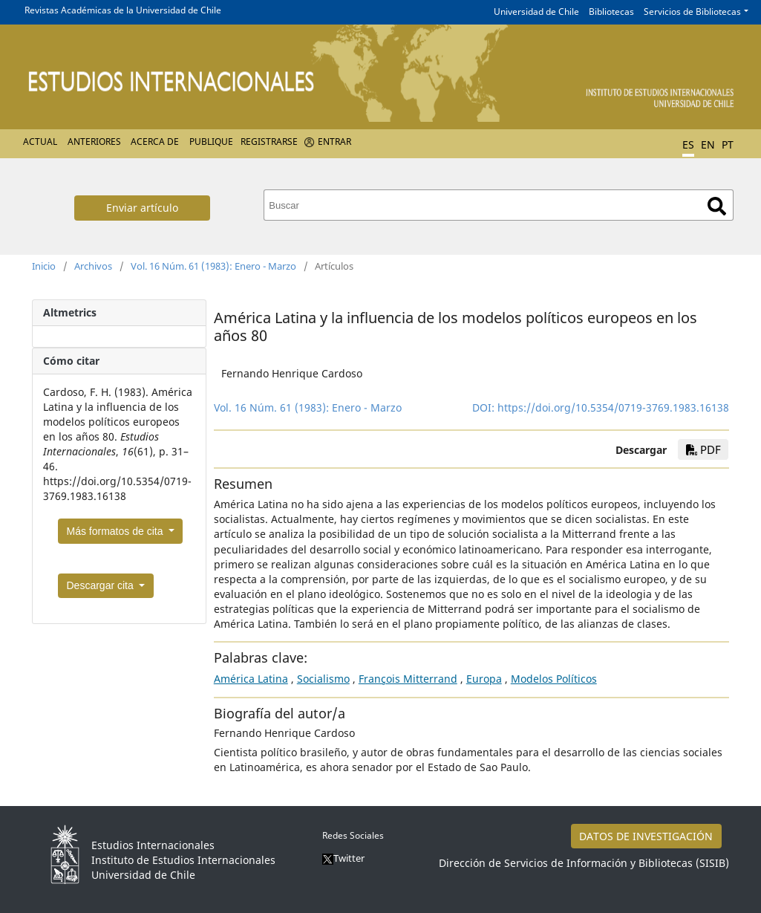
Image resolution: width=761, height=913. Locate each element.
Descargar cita (102, 585)
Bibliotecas (611, 11)
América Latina (251, 679)
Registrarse (269, 141)
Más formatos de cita (116, 531)
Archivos (93, 266)
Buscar (717, 206)
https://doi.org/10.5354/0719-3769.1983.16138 (613, 407)
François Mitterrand (408, 679)
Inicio (44, 266)
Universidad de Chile (536, 11)
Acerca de (155, 141)
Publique (211, 141)
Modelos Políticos (554, 679)
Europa (484, 679)
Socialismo (323, 679)
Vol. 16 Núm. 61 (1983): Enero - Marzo (213, 266)
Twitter (343, 858)
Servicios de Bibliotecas (692, 11)
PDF (703, 449)
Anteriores (94, 141)
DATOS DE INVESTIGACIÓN (646, 836)
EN (708, 144)
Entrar (334, 141)
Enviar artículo (142, 208)
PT (728, 144)
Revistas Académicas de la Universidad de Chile (123, 10)
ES (688, 144)
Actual (40, 141)
